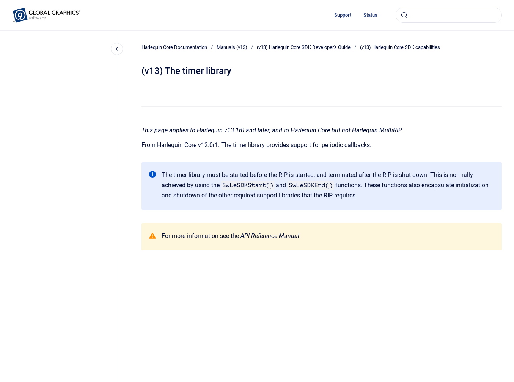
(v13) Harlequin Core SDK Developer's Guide (304, 47)
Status (370, 15)
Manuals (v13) (232, 47)
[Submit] (404, 15)
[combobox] (448, 15)
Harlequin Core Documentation (174, 47)
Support (342, 15)
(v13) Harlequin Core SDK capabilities (400, 47)
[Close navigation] (117, 49)
